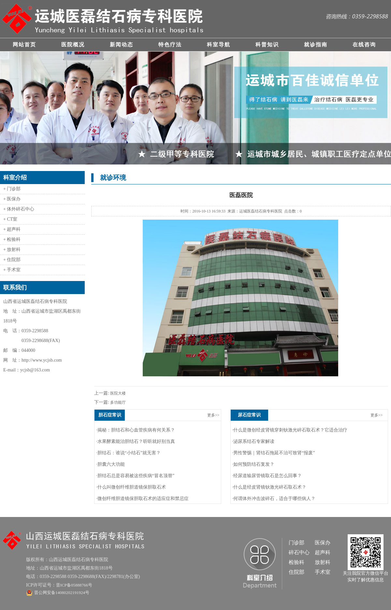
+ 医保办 (12, 198)
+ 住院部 (12, 259)
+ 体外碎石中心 (18, 209)
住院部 (296, 572)
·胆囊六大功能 (110, 464)
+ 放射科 (12, 249)
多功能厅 (117, 402)
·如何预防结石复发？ (253, 464)
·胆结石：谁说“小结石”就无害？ (128, 452)
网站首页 (24, 44)
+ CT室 (10, 219)
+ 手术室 (12, 269)
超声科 (322, 552)
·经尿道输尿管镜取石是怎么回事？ (267, 475)
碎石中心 (299, 552)
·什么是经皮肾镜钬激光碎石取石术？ (269, 487)
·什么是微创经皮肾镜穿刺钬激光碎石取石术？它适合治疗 (290, 430)
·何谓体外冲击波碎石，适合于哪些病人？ (274, 498)
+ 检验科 (12, 239)
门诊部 (296, 542)
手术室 (322, 572)
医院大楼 (117, 393)
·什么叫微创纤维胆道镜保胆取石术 (131, 487)
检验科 (296, 562)
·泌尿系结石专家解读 (253, 441)
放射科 (322, 562)
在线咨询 (364, 44)
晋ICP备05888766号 (74, 585)
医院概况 (73, 44)
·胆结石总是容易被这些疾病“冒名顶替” (135, 475)
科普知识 (267, 44)
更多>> (213, 415)
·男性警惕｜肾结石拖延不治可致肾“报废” (273, 452)
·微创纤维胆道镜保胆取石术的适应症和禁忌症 (142, 498)
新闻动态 (121, 44)
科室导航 (218, 44)
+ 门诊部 (12, 188)
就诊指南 (315, 44)
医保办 (322, 542)
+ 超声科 (12, 229)
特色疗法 (170, 44)
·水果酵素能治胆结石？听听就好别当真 (135, 441)
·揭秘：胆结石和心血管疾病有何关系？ (135, 430)
